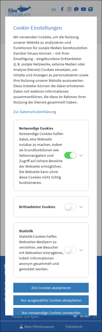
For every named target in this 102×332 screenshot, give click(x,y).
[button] (81, 155)
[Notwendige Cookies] (70, 155)
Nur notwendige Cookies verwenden (51, 312)
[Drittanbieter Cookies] (70, 206)
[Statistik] (70, 249)
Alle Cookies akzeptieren (51, 287)
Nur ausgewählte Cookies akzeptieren (51, 300)
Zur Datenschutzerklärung (34, 111)
